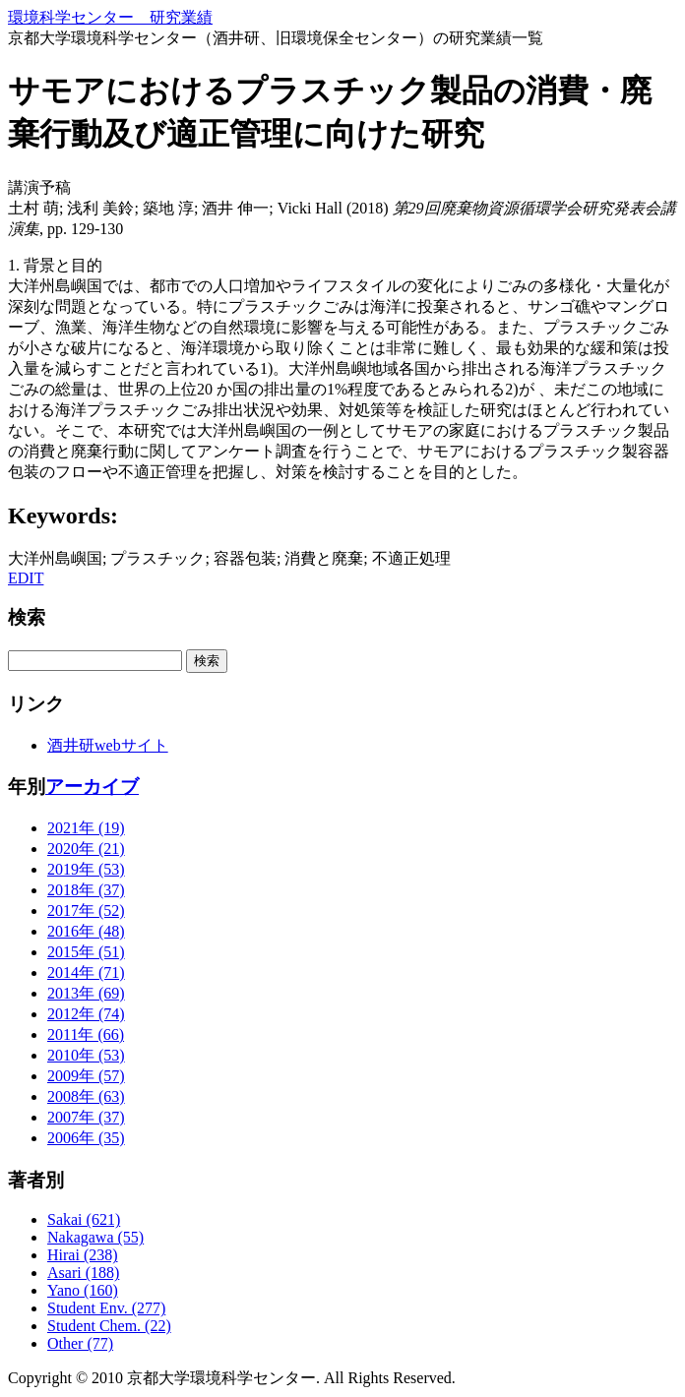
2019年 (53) (86, 869)
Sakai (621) (83, 1219)
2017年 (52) (86, 910)
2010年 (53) (86, 1055)
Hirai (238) (82, 1254)
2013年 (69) (86, 993)
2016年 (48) (86, 931)
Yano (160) (82, 1290)
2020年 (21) (86, 848)
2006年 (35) (86, 1137)
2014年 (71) (86, 972)
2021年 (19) (86, 828)
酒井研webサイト (107, 745)
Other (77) (80, 1343)
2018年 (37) (86, 889)
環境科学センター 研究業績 (110, 17)
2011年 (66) (85, 1034)
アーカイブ (92, 786)
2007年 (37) (86, 1117)
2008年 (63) (86, 1096)
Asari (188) (83, 1272)
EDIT (25, 578)
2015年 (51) (86, 951)
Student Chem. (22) (109, 1325)
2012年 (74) (86, 1013)
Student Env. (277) (106, 1308)
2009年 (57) (86, 1075)
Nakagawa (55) (95, 1237)
